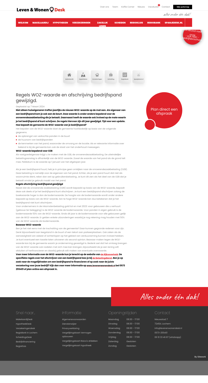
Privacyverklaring (71, 335)
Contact (165, 5)
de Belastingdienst (102, 265)
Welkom (23, 21)
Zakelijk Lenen (102, 22)
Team (112, 5)
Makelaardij (40, 21)
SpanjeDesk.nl (174, 21)
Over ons (101, 5)
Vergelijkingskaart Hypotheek (78, 356)
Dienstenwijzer (70, 331)
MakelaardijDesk (25, 326)
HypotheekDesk (24, 331)
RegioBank (153, 21)
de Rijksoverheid (110, 262)
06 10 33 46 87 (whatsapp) (169, 344)
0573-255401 (161, 340)
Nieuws (139, 5)
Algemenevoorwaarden (75, 326)
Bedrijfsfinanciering (26, 349)
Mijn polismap (183, 5)
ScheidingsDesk (24, 344)
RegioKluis (136, 21)
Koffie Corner (126, 5)
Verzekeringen (81, 21)
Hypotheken (60, 21)
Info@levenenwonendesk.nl (169, 335)
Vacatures (152, 5)
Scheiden (120, 21)
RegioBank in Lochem (27, 340)
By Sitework (200, 364)
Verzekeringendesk (26, 335)
